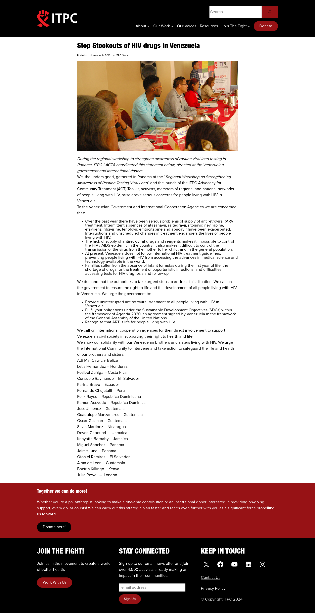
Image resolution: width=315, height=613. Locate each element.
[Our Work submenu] (172, 26)
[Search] (270, 12)
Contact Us (210, 578)
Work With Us (54, 582)
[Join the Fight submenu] (249, 26)
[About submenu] (148, 26)
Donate (265, 26)
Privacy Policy (213, 588)
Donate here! (54, 527)
